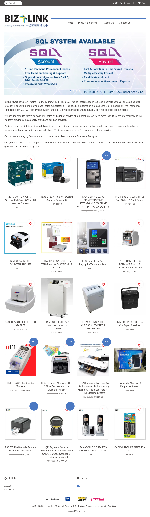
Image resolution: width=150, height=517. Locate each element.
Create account (127, 3)
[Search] (13, 3)
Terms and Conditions (75, 511)
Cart (144, 3)
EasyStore (112, 506)
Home (70, 23)
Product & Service (88, 23)
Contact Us (125, 23)
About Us (109, 23)
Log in (111, 3)
